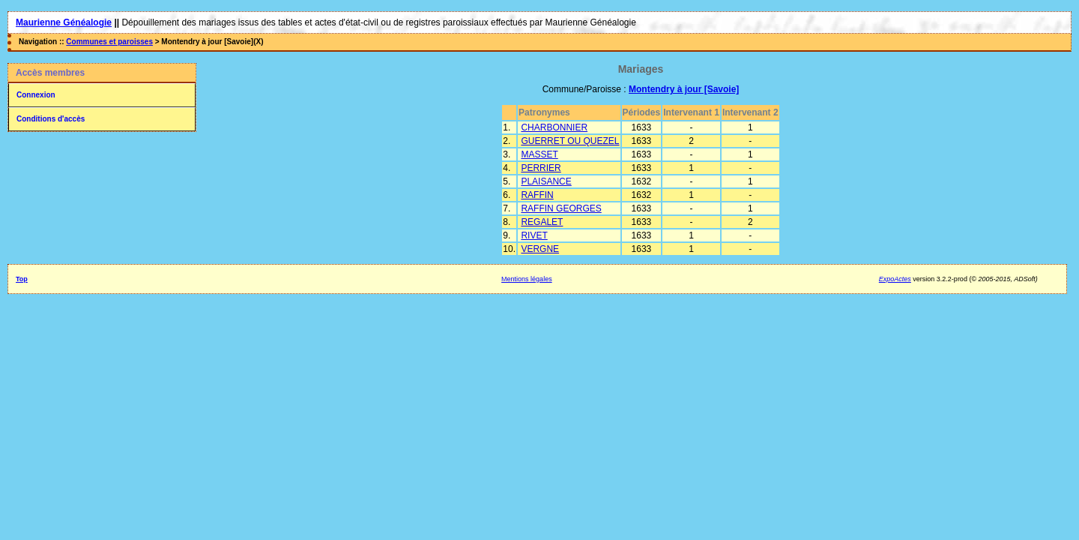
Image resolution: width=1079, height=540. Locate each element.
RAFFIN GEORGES (561, 208)
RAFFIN (537, 195)
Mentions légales (526, 279)
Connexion (35, 95)
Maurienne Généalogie (64, 22)
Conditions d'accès (50, 119)
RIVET (534, 235)
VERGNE (540, 249)
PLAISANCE (546, 181)
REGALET (542, 222)
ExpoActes (895, 279)
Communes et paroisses (109, 42)
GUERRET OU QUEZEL (570, 141)
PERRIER (540, 168)
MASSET (539, 154)
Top (22, 279)
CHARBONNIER (554, 127)
